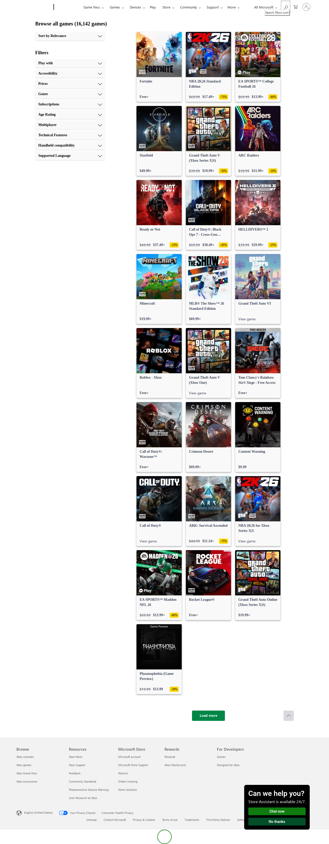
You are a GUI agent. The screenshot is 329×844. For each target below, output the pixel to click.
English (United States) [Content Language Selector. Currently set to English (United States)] (38, 812)
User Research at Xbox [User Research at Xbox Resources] (83, 798)
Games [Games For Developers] (221, 756)
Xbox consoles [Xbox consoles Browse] (25, 756)
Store (166, 7)
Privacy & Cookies (144, 819)
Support (213, 7)
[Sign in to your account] (306, 7)
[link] (159, 67)
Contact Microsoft (115, 819)
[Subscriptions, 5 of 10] (70, 104)
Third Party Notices (218, 819)
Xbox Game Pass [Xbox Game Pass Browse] (26, 773)
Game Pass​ (92, 7)
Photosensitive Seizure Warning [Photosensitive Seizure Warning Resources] (88, 789)
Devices (135, 7)
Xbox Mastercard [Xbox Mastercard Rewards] (175, 765)
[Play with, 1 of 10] (70, 63)
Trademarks (192, 819)
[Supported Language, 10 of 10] (70, 156)
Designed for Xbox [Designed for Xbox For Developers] (228, 765)
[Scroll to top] (289, 716)
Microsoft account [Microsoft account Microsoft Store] (129, 756)
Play (153, 7)
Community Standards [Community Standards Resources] (82, 781)
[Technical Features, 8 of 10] (70, 135)
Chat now (277, 811)
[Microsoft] (34, 7)
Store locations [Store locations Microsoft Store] (127, 789)
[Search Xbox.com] (285, 6)
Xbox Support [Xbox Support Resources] (77, 765)
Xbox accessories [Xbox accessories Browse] (27, 781)
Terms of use (170, 819)
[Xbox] (68, 7)
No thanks (277, 822)
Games (115, 7)
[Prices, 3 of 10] (70, 84)
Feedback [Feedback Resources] (74, 773)
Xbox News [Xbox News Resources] (76, 756)
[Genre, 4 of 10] (70, 94)
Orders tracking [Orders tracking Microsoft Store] (128, 781)
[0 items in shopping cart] (296, 7)
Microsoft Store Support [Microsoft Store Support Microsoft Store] (133, 765)
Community (188, 7)
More (231, 7)
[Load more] (208, 716)
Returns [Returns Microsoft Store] (123, 773)
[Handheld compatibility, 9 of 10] (70, 145)
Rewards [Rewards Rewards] (169, 756)
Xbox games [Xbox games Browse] (23, 765)
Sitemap (91, 819)
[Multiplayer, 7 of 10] (70, 125)
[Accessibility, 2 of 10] (70, 73)
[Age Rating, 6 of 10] (70, 115)
